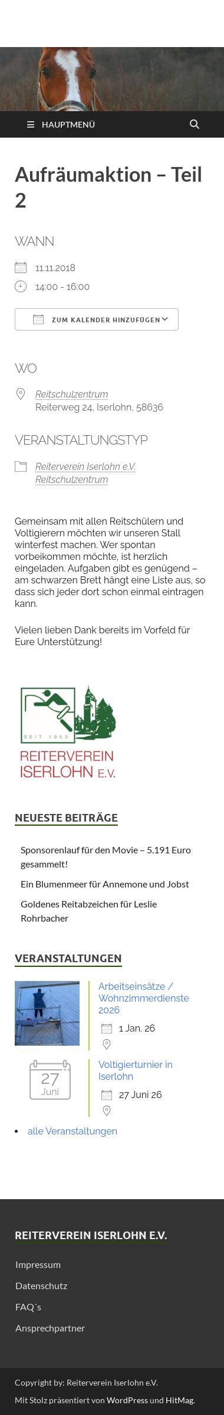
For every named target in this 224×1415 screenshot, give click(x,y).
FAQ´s (28, 1306)
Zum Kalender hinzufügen (96, 319)
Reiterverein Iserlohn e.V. (85, 466)
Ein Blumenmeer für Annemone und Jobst (105, 883)
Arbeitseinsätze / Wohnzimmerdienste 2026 (143, 998)
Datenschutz (41, 1285)
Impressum (38, 1264)
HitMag (179, 1400)
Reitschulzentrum (71, 394)
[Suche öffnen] (194, 124)
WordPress (127, 1400)
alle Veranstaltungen (72, 1131)
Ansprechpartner (50, 1327)
